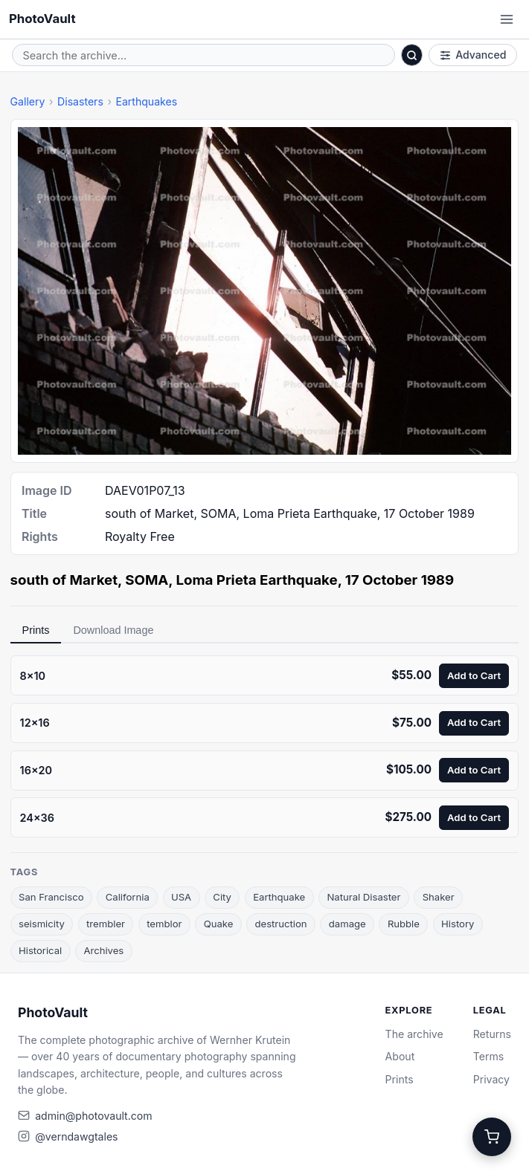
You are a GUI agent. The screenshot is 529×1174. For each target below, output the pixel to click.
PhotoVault (42, 18)
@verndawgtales (76, 1136)
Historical (40, 950)
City (222, 897)
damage (347, 924)
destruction (280, 924)
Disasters (80, 101)
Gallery (27, 101)
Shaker (439, 897)
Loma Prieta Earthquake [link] (256, 579)
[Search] (412, 55)
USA (181, 897)
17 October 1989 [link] (399, 579)
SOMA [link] (146, 579)
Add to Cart (474, 675)
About (400, 1056)
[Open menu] (506, 19)
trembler (105, 924)
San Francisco (51, 897)
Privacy (491, 1079)
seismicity (42, 924)
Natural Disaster (363, 897)
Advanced (473, 54)
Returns (492, 1034)
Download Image (113, 630)
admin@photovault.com (93, 1115)
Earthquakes (146, 101)
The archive (414, 1034)
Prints (36, 630)
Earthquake (279, 897)
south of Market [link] (64, 579)
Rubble (404, 924)
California (128, 897)
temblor (164, 924)
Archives (103, 950)
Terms (488, 1056)
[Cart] (491, 1137)
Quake (219, 924)
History (457, 924)
